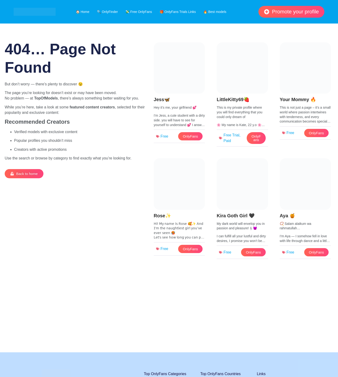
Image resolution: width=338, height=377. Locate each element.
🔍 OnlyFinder (107, 12)
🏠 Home (82, 12)
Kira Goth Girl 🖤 (236, 215)
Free (164, 136)
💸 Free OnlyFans (138, 12)
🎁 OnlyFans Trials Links (178, 12)
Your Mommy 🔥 (298, 99)
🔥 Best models (214, 12)
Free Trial (231, 135)
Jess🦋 (162, 99)
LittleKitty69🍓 (233, 99)
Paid (227, 141)
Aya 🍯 (288, 215)
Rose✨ (162, 215)
